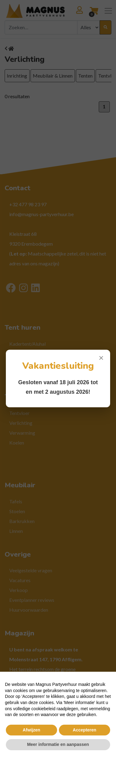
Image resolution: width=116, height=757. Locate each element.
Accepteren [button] (84, 729)
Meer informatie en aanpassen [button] (58, 744)
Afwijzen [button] (31, 729)
